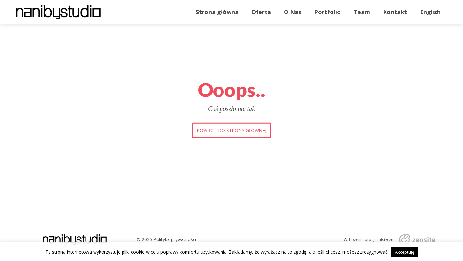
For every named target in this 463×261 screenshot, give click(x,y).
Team (362, 12)
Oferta (261, 12)
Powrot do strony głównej (231, 130)
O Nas (292, 12)
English (430, 12)
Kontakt (395, 12)
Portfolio (327, 12)
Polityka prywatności (174, 239)
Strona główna (217, 12)
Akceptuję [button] (404, 252)
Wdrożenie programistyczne (369, 239)
